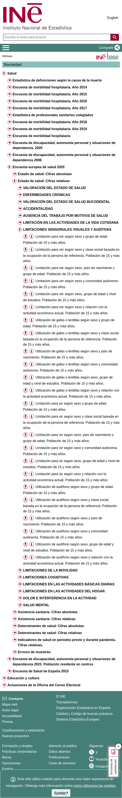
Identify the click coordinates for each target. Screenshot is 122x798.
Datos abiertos (59, 751)
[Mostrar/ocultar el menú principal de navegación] (6, 48)
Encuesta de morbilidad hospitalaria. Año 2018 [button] (50, 122)
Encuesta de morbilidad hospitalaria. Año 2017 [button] (50, 108)
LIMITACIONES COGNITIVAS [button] (45, 577)
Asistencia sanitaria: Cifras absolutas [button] (48, 612)
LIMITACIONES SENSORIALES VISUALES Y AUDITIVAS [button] (67, 229)
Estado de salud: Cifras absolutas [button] (45, 174)
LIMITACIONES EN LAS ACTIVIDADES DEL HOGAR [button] (64, 591)
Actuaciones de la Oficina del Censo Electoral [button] (43, 685)
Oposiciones (11, 763)
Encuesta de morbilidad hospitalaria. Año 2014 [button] (50, 87)
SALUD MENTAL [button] (36, 605)
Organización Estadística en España (83, 708)
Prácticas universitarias (19, 751)
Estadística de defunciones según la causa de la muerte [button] (57, 80)
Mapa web (10, 704)
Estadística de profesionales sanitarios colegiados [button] (53, 115)
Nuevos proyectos (15, 736)
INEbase (7, 56)
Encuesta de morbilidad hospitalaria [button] (41, 136)
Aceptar (61, 793)
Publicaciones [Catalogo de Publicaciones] (59, 757)
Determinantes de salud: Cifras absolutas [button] (51, 626)
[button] (108, 48)
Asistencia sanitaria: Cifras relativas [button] (47, 619)
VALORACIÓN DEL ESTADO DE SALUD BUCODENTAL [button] (66, 202)
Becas (6, 757)
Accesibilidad (12, 716)
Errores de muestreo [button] (34, 652)
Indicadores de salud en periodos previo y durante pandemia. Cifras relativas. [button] (67, 642)
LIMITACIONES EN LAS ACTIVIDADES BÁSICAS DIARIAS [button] (69, 584)
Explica (7, 769)
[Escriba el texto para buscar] (57, 37)
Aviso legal (10, 710)
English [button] (112, 18)
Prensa (7, 721)
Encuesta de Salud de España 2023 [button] (41, 671)
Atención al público (63, 746)
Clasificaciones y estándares (23, 730)
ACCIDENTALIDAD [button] (38, 208)
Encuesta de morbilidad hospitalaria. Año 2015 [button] (50, 94)
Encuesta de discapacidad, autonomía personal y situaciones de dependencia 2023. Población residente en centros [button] (64, 661)
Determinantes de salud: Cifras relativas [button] (50, 633)
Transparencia (66, 702)
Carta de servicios (62, 763)
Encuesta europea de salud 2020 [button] (38, 167)
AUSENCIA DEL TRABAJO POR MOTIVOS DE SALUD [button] (65, 215)
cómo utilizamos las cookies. (95, 785)
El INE (61, 696)
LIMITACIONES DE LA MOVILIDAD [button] (50, 570)
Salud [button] (12, 73)
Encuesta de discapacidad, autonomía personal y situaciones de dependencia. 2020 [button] (64, 145)
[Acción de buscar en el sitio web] (114, 37)
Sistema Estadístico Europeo (77, 719)
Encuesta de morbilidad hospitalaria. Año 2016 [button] (50, 101)
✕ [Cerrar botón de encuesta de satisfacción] (118, 746)
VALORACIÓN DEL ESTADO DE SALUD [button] (54, 188)
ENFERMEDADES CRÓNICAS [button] (46, 195)
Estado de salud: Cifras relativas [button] (44, 181)
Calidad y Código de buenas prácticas (84, 713)
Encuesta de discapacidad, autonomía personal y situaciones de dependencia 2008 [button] (64, 157)
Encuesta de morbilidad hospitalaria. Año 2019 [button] (50, 129)
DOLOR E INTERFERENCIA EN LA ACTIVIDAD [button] (59, 598)
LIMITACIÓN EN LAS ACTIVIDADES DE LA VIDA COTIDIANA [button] (71, 222)
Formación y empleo (17, 746)
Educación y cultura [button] (23, 678)
